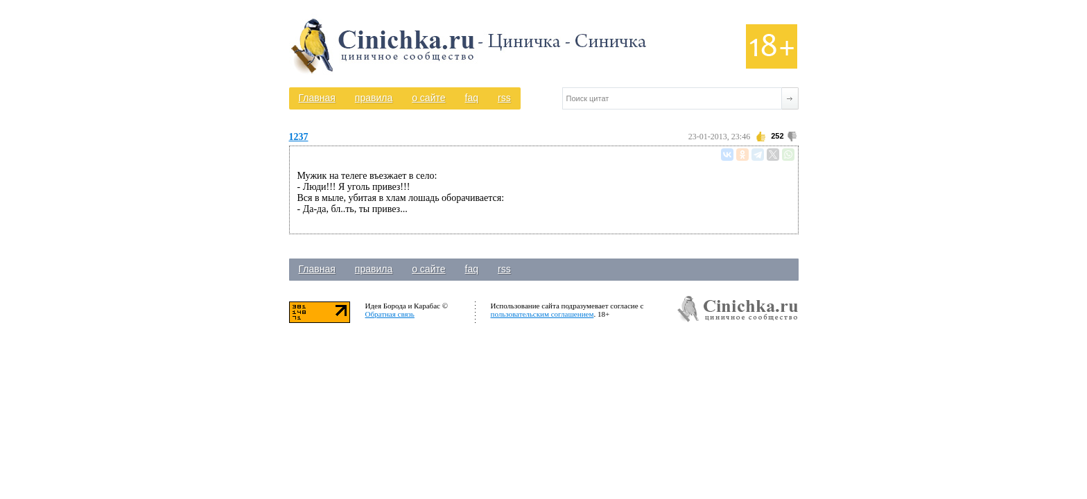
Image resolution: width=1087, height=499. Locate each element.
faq (471, 97)
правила (373, 97)
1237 (298, 137)
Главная (317, 97)
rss (504, 97)
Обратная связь (390, 314)
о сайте (428, 97)
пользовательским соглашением (542, 314)
